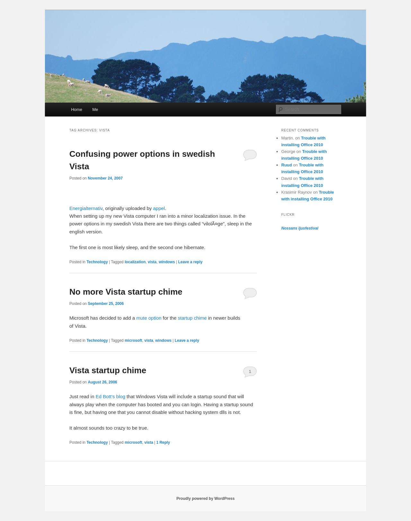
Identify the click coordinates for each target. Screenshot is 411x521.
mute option (148, 318)
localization (135, 262)
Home (76, 109)
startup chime (192, 318)
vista (152, 262)
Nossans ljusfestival (299, 228)
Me (95, 109)
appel (159, 208)
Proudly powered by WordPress (205, 498)
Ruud (286, 165)
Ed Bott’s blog (110, 396)
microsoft (133, 340)
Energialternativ (85, 208)
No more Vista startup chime (125, 292)
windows (167, 262)
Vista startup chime (107, 370)
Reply (163, 442)
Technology (97, 262)
